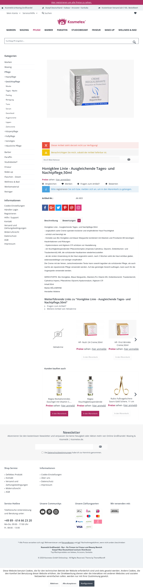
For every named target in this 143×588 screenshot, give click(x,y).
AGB (6, 239)
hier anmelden (63, 179)
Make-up (8, 171)
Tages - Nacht (11, 90)
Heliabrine (58, 347)
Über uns (45, 477)
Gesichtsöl (9, 113)
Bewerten (111, 183)
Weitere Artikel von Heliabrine (60, 308)
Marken (8, 62)
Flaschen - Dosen (12, 176)
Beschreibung (51, 220)
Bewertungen (72, 220)
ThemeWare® (99, 557)
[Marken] (11, 30)
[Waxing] (24, 30)
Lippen (8, 122)
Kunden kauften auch (55, 368)
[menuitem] (135, 13)
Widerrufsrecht (11, 232)
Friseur (7, 167)
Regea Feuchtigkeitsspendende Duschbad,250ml (90, 400)
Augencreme (10, 117)
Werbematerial (11, 186)
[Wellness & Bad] (127, 30)
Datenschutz (10, 236)
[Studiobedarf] (79, 30)
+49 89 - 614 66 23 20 (18, 520)
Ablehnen (54, 583)
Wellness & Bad (12, 181)
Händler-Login (11, 209)
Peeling (8, 95)
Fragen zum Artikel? (88, 183)
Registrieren (10, 213)
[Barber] (48, 30)
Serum (8, 108)
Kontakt (8, 221)
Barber (7, 152)
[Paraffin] (62, 30)
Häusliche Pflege (13, 145)
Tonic (7, 104)
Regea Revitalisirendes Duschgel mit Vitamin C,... (59, 400)
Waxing (8, 67)
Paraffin (8, 157)
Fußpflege (10, 136)
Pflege (7, 72)
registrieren (62, 189)
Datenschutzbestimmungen (60, 452)
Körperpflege (11, 131)
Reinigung (9, 99)
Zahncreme (10, 126)
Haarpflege (10, 76)
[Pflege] (36, 30)
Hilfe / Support (11, 217)
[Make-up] (109, 30)
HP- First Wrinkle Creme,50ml (123, 343)
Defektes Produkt (14, 474)
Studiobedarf (10, 162)
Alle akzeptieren (69, 583)
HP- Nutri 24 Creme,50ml (90, 342)
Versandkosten (68, 542)
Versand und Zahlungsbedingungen (15, 226)
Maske (8, 86)
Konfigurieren (87, 583)
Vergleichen (49, 183)
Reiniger (8, 191)
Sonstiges (10, 141)
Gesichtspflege (12, 81)
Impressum (9, 243)
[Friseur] (96, 30)
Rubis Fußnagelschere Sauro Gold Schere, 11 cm (121, 400)
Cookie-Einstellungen (14, 205)
